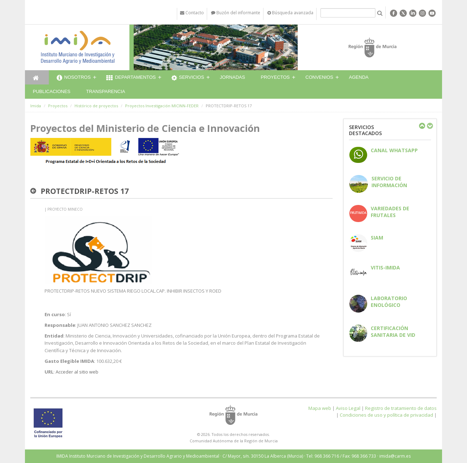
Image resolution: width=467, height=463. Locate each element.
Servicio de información (389, 182)
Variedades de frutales (390, 211)
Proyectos (275, 77)
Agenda (359, 77)
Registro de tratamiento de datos (401, 408)
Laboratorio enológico (389, 301)
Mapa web (319, 408)
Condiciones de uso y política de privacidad (386, 415)
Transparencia (105, 91)
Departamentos (131, 78)
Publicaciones (51, 91)
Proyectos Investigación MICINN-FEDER (162, 105)
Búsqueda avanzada (290, 13)
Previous (421, 125)
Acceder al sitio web (77, 372)
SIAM (377, 237)
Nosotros (74, 78)
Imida (35, 105)
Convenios (319, 77)
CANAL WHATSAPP (394, 150)
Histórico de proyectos (96, 105)
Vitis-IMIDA (385, 267)
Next (429, 125)
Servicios (187, 78)
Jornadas (232, 77)
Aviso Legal (348, 408)
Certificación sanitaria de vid (393, 331)
